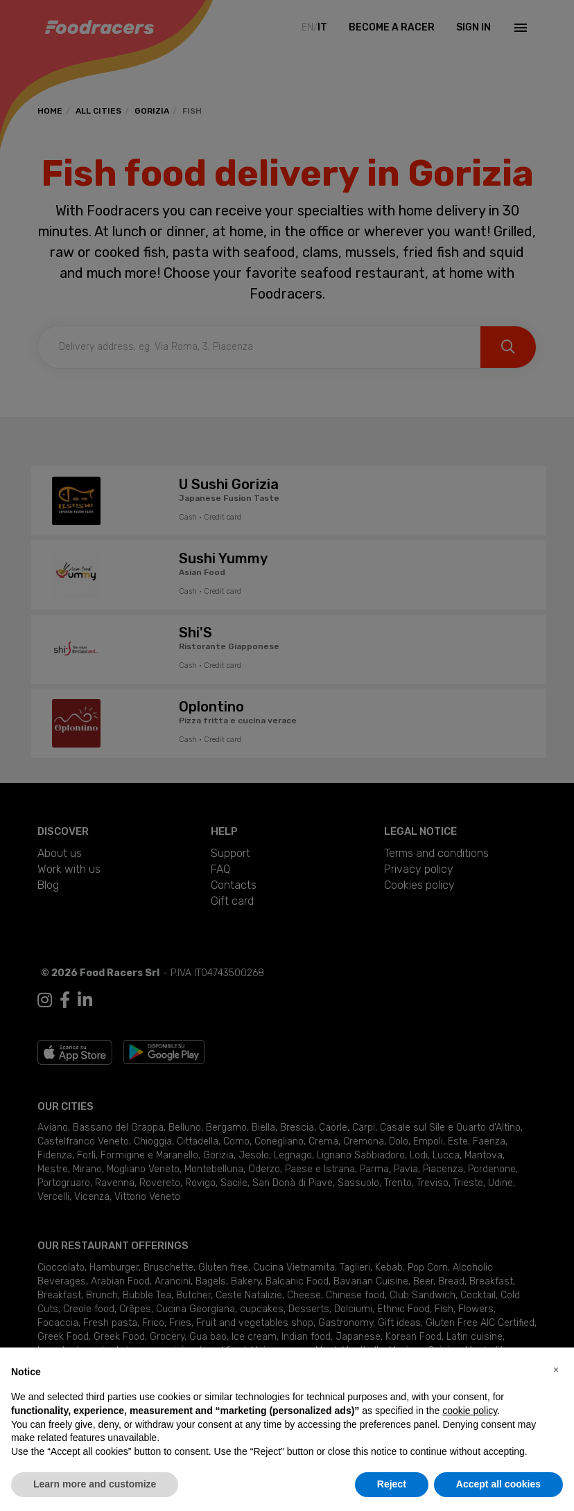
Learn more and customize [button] (94, 1484)
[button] (556, 1370)
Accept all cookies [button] (498, 1484)
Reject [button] (391, 1484)
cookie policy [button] (469, 1410)
